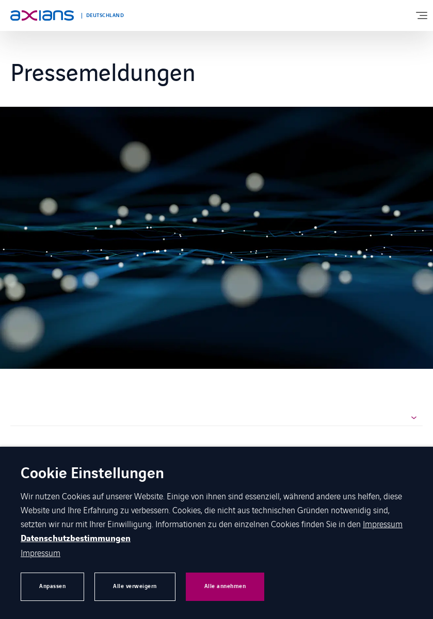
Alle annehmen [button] (225, 586)
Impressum (383, 523)
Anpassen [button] (52, 586)
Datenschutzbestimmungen (76, 538)
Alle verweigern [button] (135, 586)
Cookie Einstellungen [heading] (92, 474)
